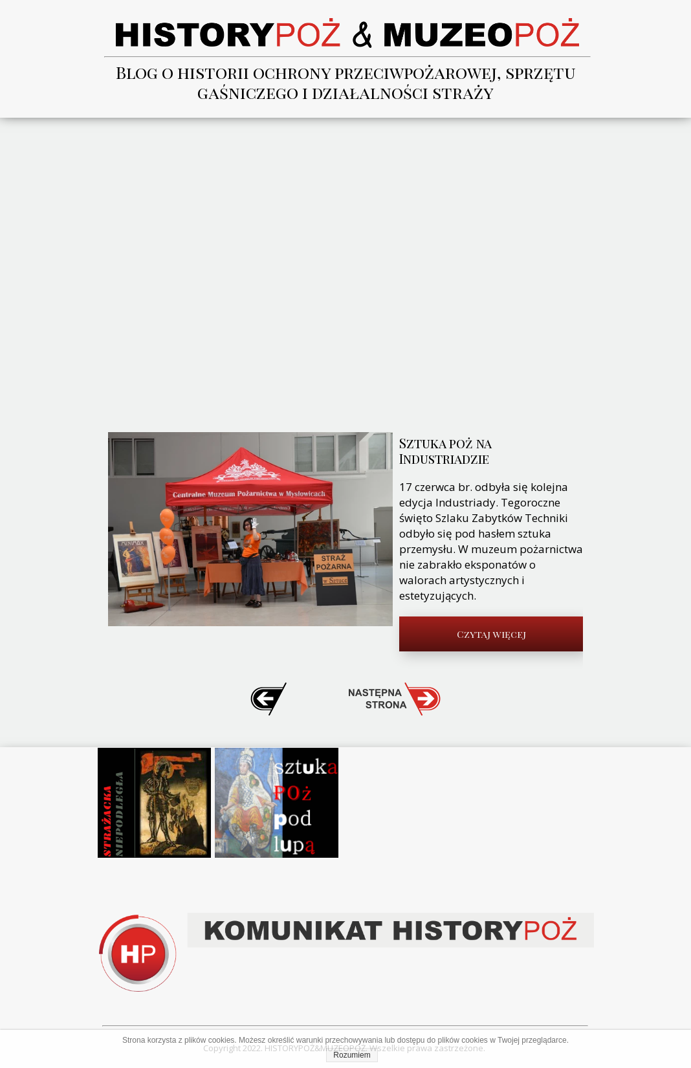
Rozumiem (351, 1055)
